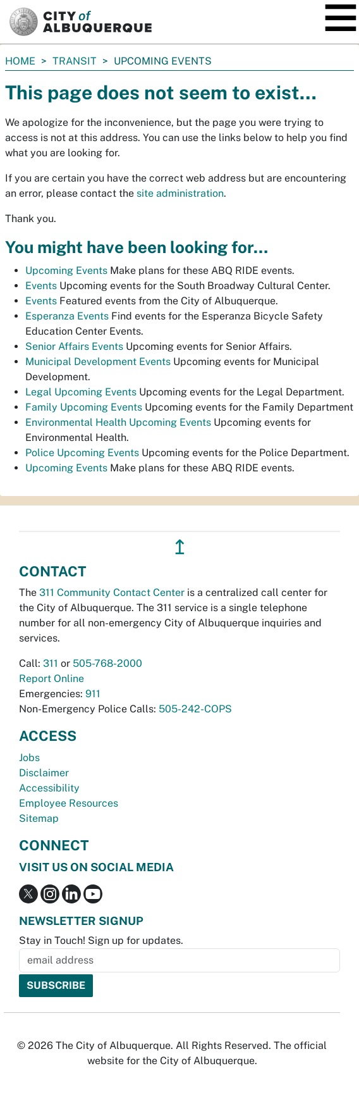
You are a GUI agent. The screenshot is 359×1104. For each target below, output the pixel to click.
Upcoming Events (66, 270)
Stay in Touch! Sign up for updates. (101, 940)
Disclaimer (44, 773)
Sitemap (39, 818)
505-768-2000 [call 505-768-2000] (107, 663)
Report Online (51, 679)
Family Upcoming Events (83, 407)
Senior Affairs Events (74, 346)
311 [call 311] (50, 663)
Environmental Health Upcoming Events (118, 422)
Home (20, 61)
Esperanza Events (67, 316)
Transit (74, 61)
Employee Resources (68, 803)
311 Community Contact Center (112, 592)
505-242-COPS (195, 709)
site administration (180, 193)
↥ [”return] (179, 547)
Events (41, 286)
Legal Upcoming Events (81, 392)
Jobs (29, 758)
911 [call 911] (92, 694)
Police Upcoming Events (82, 453)
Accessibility (49, 788)
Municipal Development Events (98, 362)
